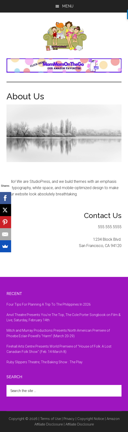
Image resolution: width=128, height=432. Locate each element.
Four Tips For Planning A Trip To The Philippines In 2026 (48, 304)
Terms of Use (50, 419)
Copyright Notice (90, 419)
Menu (67, 6)
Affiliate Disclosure (79, 424)
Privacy (69, 419)
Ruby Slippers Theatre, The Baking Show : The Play (44, 362)
